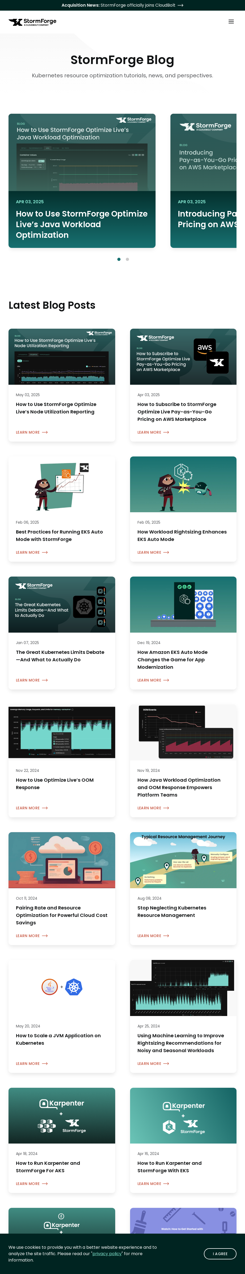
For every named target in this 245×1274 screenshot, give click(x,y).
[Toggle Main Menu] (231, 21)
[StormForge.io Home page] (32, 22)
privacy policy (107, 1254)
